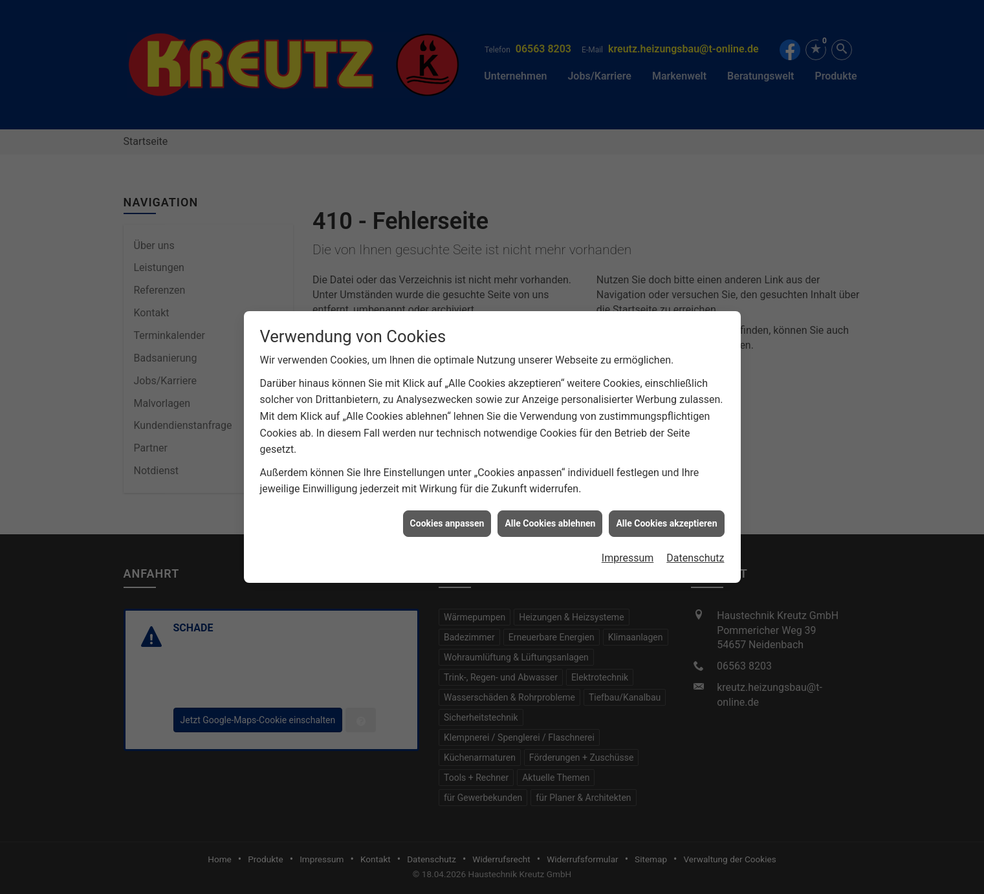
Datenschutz (695, 546)
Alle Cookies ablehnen (550, 512)
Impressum (628, 546)
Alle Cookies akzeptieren (666, 512)
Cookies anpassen (447, 512)
